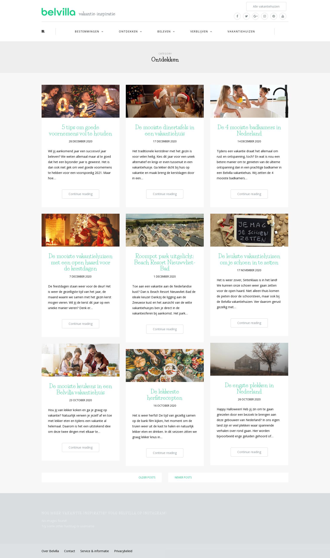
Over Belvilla (50, 551)
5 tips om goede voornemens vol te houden (80, 130)
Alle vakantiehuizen (266, 6)
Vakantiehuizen (241, 31)
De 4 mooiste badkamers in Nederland (249, 130)
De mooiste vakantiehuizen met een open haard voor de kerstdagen (80, 262)
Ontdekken (128, 31)
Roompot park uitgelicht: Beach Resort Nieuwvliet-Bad (165, 262)
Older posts (147, 477)
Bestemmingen (87, 31)
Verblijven (199, 31)
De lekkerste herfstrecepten (164, 394)
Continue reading (80, 194)
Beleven (164, 31)
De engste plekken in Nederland (249, 388)
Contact (69, 551)
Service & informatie (94, 551)
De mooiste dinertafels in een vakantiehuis (164, 130)
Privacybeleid (123, 551)
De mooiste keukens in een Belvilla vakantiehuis (80, 389)
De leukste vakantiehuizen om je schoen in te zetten (249, 259)
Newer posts (183, 477)
